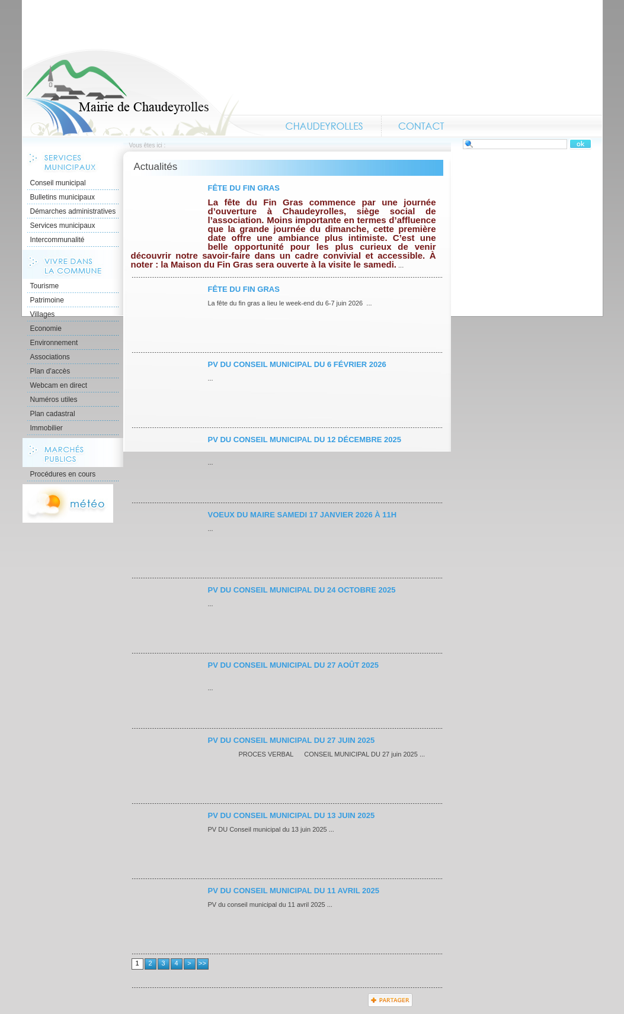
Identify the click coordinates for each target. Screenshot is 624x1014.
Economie (46, 328)
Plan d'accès (50, 371)
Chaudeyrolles (324, 126)
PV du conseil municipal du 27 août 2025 (293, 665)
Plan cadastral (52, 414)
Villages (42, 314)
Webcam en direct (59, 385)
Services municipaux (62, 225)
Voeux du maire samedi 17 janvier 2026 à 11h (302, 514)
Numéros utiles (54, 399)
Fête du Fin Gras (244, 188)
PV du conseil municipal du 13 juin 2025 (291, 815)
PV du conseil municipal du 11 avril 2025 (293, 890)
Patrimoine (47, 300)
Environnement (54, 343)
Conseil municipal (58, 183)
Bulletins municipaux (62, 197)
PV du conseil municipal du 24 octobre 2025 (302, 589)
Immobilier (46, 428)
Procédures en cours (63, 474)
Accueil (144, 92)
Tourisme (44, 286)
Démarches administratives (73, 211)
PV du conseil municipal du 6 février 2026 (297, 364)
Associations (50, 357)
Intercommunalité (57, 240)
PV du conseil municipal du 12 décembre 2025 (305, 439)
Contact (421, 126)
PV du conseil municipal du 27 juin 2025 (291, 740)
